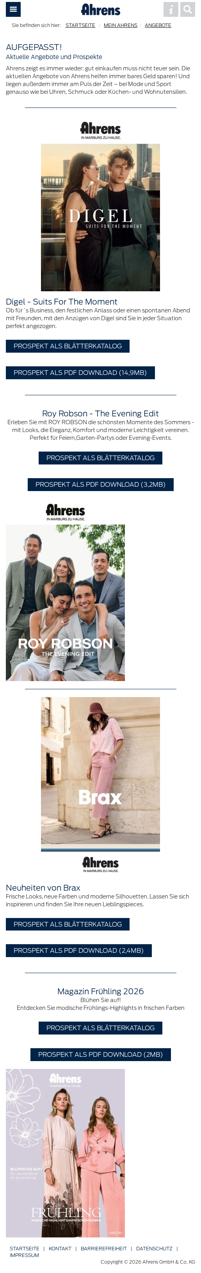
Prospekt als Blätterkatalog (68, 346)
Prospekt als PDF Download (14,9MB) (80, 373)
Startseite (24, 1248)
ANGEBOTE (158, 25)
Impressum (24, 1255)
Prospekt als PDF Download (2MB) (100, 1054)
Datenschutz (154, 1248)
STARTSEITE (80, 25)
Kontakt (60, 1248)
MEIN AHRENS (120, 25)
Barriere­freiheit (104, 1248)
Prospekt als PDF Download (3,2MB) (101, 484)
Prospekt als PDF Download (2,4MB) (79, 950)
